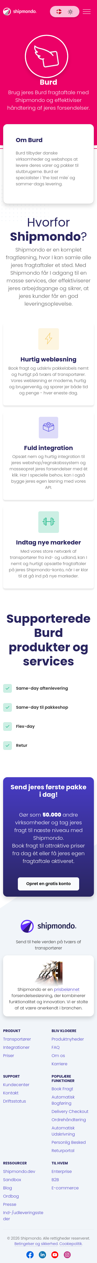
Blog (7, 1188)
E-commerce (65, 1188)
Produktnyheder (68, 1039)
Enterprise (62, 1171)
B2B (55, 1180)
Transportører (17, 1039)
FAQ (56, 1047)
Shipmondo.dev (19, 1171)
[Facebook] (30, 1255)
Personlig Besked (69, 1142)
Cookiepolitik (70, 1243)
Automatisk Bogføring (63, 1100)
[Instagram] (67, 1255)
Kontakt (10, 1093)
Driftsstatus (14, 1101)
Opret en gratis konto (48, 884)
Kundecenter (16, 1085)
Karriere (60, 1064)
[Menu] (86, 11)
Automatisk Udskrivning (63, 1131)
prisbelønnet (66, 989)
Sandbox (12, 1180)
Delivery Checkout (70, 1111)
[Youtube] (55, 1255)
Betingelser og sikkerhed (36, 1243)
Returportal (63, 1151)
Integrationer (16, 1047)
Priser (8, 1056)
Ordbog (11, 1196)
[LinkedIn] (42, 1255)
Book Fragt (62, 1089)
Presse (9, 1204)
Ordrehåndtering (69, 1120)
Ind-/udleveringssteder (23, 1216)
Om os (58, 1056)
